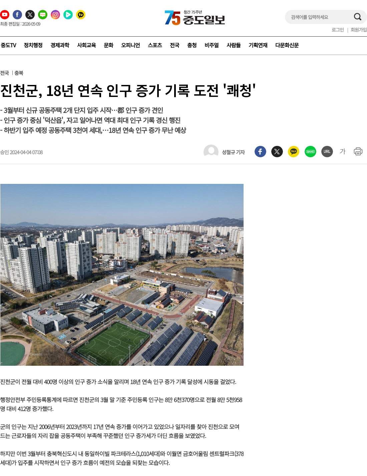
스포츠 (155, 45)
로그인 (338, 29)
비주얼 (212, 45)
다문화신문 (287, 45)
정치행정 (33, 45)
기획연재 (258, 45)
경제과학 (59, 45)
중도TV (8, 45)
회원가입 (359, 29)
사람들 (234, 45)
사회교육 (86, 45)
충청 (192, 45)
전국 (174, 45)
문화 (108, 45)
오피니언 (130, 45)
